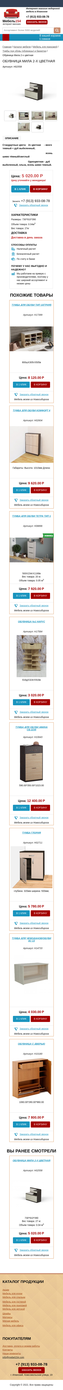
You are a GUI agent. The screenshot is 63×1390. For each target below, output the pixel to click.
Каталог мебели (22, 46)
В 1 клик (20, 189)
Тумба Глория (31, 832)
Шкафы (7, 1313)
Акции (6, 1289)
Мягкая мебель (11, 1321)
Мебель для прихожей (45, 46)
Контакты (8, 1349)
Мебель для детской (14, 1309)
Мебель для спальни (14, 1297)
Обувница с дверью (31, 1043)
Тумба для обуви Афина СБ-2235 (31, 728)
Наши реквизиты (12, 1353)
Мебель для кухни (12, 1293)
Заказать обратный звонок (33, 205)
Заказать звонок (37, 22)
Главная (7, 46)
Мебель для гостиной (14, 1301)
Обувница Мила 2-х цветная (31, 1160)
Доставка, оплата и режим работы (21, 1346)
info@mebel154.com (13, 1357)
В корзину (40, 189)
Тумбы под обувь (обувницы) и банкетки (24, 51)
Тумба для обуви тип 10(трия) (31, 305)
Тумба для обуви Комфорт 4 (31, 410)
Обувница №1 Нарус (31, 621)
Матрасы (7, 1317)
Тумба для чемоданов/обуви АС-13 (31, 939)
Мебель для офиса (13, 1325)
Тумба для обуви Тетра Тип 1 (31, 516)
